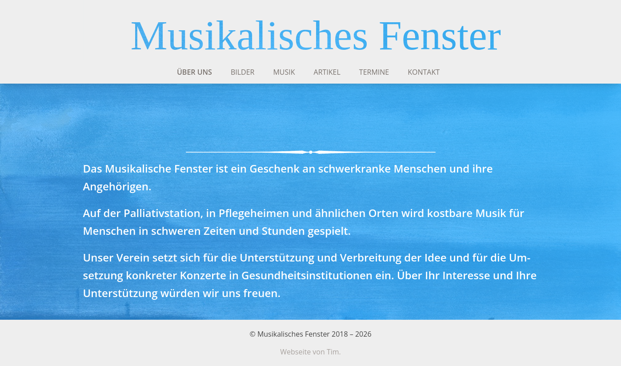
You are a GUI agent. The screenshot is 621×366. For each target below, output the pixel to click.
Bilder (243, 72)
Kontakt (424, 72)
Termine (374, 72)
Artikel (327, 72)
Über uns (194, 72)
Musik (284, 72)
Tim (333, 352)
